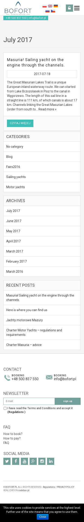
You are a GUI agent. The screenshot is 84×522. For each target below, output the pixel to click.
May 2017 (13, 231)
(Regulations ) (16, 412)
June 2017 (13, 221)
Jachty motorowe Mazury (24, 320)
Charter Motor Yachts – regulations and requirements (34, 332)
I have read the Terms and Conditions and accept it (40, 410)
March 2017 (14, 251)
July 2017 (13, 211)
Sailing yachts (16, 177)
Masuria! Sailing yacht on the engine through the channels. (40, 298)
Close (42, 516)
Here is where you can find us (26, 310)
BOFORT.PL (11, 487)
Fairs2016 (13, 167)
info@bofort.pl (37, 18)
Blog (9, 156)
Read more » (47, 109)
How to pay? (12, 438)
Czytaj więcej (20, 123)
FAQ (6, 443)
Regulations (49, 487)
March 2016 (14, 271)
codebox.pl (23, 490)
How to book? (12, 434)
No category (14, 146)
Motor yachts (15, 187)
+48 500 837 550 (16, 18)
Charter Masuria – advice (24, 345)
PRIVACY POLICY (65, 487)
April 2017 (13, 241)
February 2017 (16, 261)
